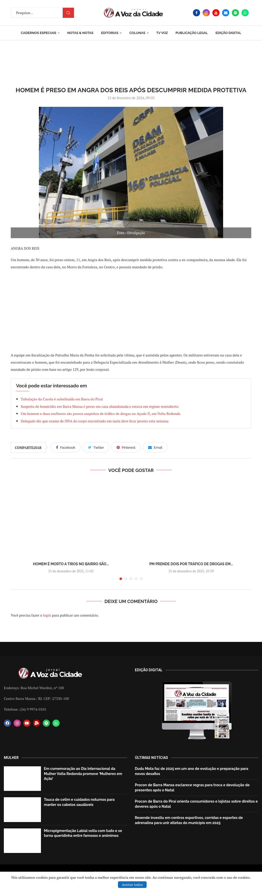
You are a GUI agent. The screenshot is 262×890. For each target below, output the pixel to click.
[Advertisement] (131, 310)
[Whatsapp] (245, 12)
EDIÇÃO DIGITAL (228, 33)
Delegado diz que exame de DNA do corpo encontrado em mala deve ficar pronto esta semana (94, 421)
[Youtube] (216, 12)
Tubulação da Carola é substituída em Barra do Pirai (62, 399)
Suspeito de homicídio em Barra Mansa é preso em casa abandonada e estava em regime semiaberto (100, 406)
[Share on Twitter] (96, 447)
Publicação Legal (192, 33)
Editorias (109, 33)
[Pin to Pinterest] (126, 447)
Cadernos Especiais (38, 33)
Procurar (68, 13)
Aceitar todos (132, 884)
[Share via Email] (155, 447)
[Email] (225, 12)
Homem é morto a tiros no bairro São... (71, 564)
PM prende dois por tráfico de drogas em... (191, 564)
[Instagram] (206, 12)
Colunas (137, 33)
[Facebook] (196, 12)
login (47, 615)
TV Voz (162, 33)
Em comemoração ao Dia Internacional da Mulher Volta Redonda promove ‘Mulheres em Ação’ (83, 774)
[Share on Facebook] (66, 447)
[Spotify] (235, 12)
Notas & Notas (80, 33)
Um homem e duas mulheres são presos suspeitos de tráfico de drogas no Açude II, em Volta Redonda (100, 413)
